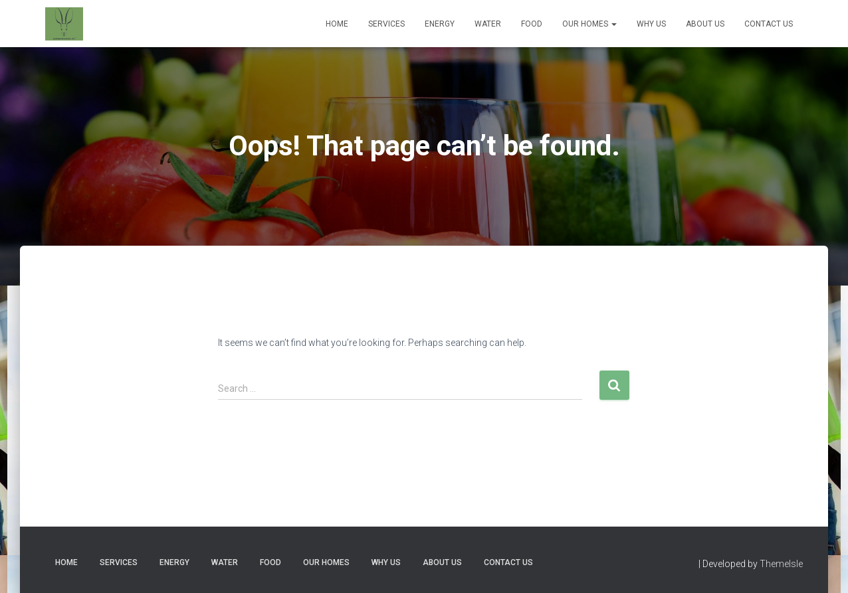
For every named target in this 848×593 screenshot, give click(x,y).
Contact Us (768, 24)
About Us (705, 24)
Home (337, 24)
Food (531, 24)
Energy (440, 24)
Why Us (651, 24)
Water (488, 24)
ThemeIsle (781, 563)
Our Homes (589, 24)
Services (386, 24)
